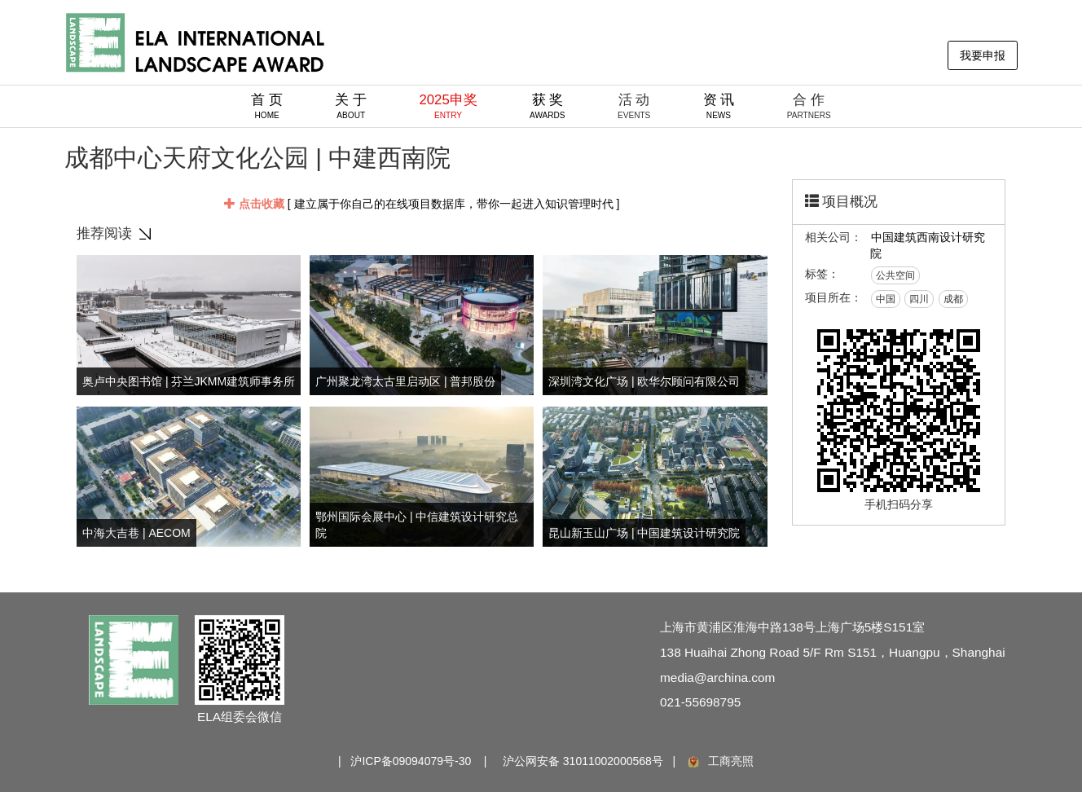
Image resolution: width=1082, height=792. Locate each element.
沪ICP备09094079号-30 (410, 761)
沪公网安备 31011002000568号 (583, 761)
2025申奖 (448, 106)
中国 (885, 299)
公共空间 (895, 275)
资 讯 (719, 106)
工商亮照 (719, 761)
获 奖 (547, 106)
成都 (953, 299)
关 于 (351, 106)
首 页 (267, 106)
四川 (919, 299)
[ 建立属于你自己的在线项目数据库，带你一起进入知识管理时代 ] (421, 203)
